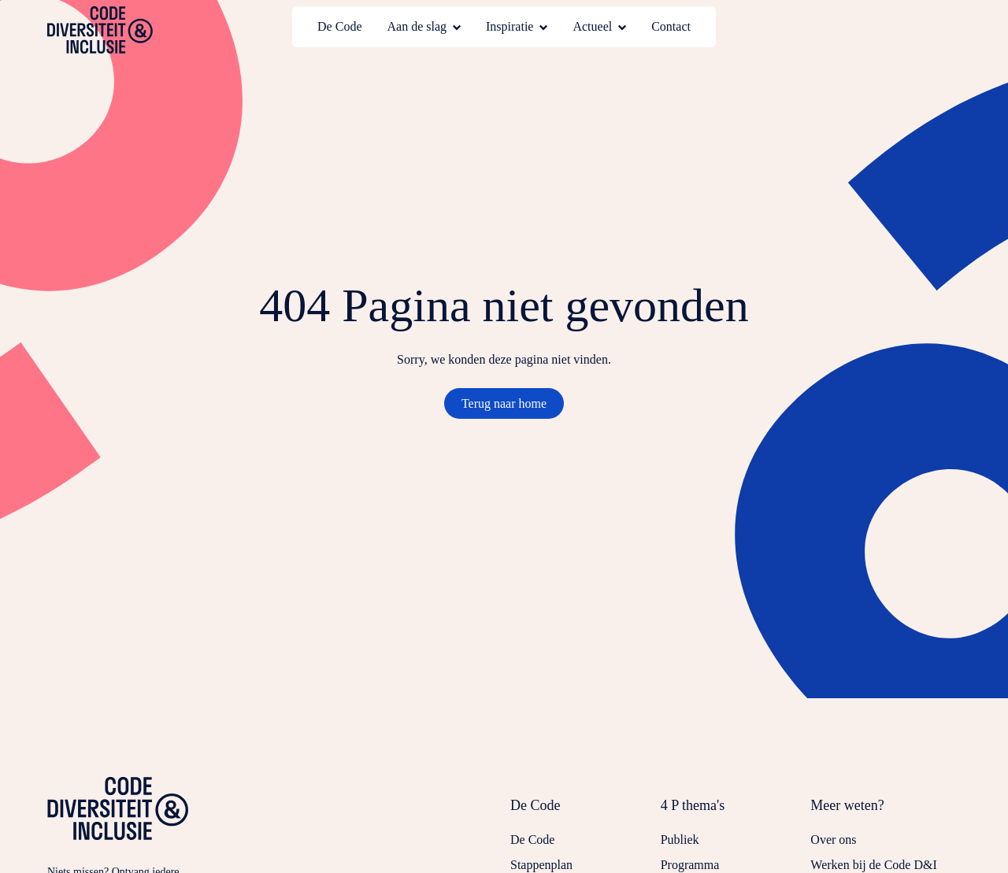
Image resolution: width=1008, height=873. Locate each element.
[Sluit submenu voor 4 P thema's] (736, 813)
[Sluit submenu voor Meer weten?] (885, 813)
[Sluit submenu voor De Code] (585, 813)
